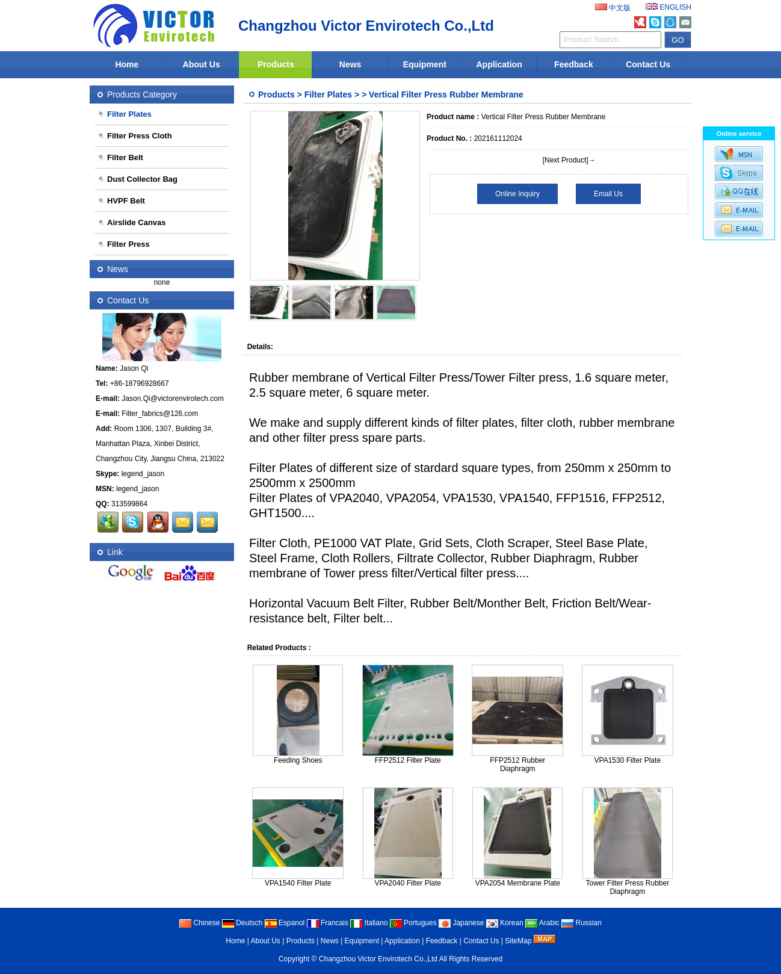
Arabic (542, 923)
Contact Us (648, 64)
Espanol (285, 923)
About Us (201, 64)
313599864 (129, 504)
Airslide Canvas (131, 222)
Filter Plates (328, 94)
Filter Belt (120, 157)
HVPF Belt (121, 200)
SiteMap (518, 941)
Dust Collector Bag (137, 179)
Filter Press (123, 244)
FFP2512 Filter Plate (408, 760)
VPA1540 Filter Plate (298, 883)
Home (126, 64)
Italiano (368, 923)
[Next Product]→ (569, 160)
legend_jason (143, 474)
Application (499, 64)
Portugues (413, 923)
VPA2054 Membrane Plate (517, 883)
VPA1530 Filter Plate (627, 760)
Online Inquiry (517, 194)
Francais (327, 923)
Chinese (199, 923)
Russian (581, 923)
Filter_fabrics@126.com (160, 413)
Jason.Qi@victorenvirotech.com (173, 398)
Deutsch (242, 923)
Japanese (461, 923)
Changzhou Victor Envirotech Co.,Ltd (378, 959)
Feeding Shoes (298, 760)
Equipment (424, 64)
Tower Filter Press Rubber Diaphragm (627, 887)
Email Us (608, 194)
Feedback (573, 64)
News (350, 64)
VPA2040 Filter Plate (408, 883)
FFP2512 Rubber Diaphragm (517, 764)
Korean (504, 923)
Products (276, 64)
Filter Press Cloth (134, 135)
